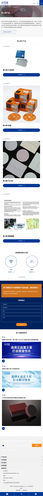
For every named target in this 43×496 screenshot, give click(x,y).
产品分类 (9, 6)
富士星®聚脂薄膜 (8, 237)
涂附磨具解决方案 (22, 253)
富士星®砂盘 (7, 126)
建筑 (33, 269)
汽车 (12, 269)
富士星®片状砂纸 (8, 70)
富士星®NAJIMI (8, 182)
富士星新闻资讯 (21, 334)
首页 (4, 6)
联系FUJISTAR (8, 32)
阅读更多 (21, 75)
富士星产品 (15, 6)
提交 (36, 446)
